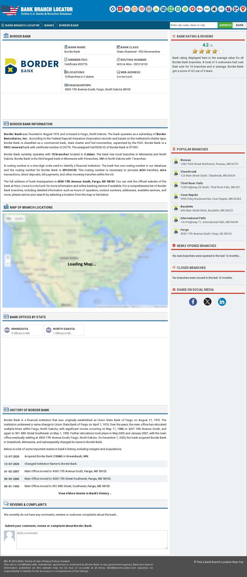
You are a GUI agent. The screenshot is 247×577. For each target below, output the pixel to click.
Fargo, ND (91, 471)
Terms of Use (33, 561)
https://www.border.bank (30, 186)
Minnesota (19, 328)
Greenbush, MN (77, 456)
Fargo (185, 229)
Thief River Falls (192, 183)
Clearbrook (188, 171)
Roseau (186, 160)
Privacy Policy (51, 561)
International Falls (193, 218)
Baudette (187, 206)
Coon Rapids (189, 195)
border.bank (124, 76)
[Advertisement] (85, 104)
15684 (58, 456)
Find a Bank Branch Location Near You (220, 562)
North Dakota (64, 328)
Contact (65, 561)
